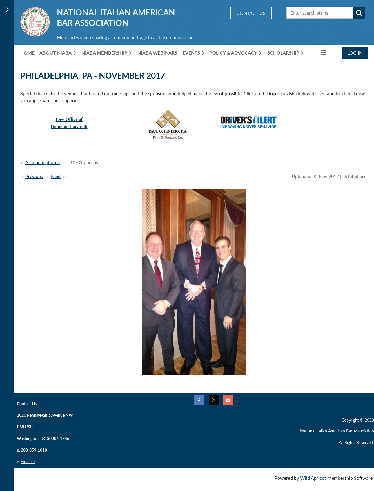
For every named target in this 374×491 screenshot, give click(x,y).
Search (359, 13)
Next (56, 176)
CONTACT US (251, 13)
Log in (354, 52)
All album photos (42, 162)
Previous (34, 176)
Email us (28, 461)
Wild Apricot (313, 478)
